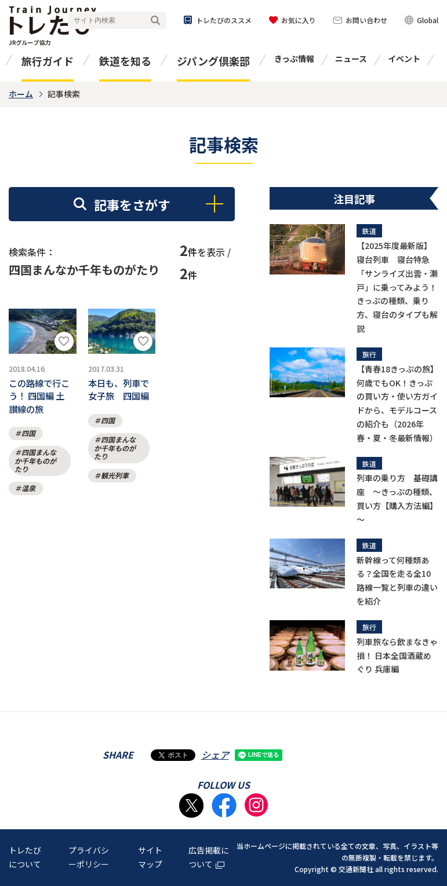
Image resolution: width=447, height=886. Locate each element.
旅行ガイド (47, 60)
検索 (155, 20)
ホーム (21, 94)
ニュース (351, 58)
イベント (404, 58)
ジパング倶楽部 (213, 60)
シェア (215, 754)
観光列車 (115, 480)
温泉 (28, 496)
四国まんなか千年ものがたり (35, 468)
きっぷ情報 (294, 58)
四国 (28, 441)
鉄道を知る (125, 60)
